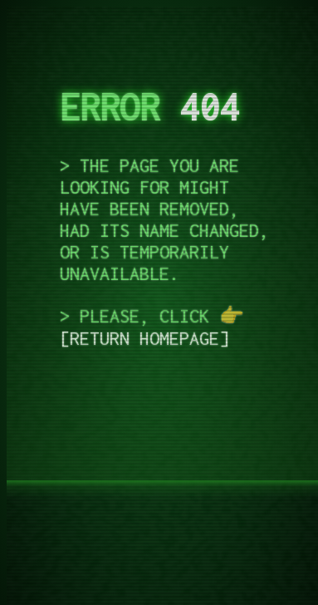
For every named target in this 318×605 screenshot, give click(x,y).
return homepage (144, 338)
